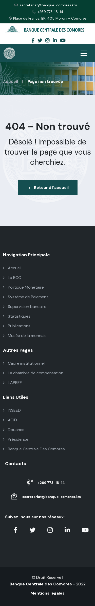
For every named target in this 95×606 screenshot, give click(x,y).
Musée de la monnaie (25, 335)
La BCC (12, 277)
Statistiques (16, 316)
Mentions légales (47, 593)
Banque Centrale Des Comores (34, 449)
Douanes (13, 429)
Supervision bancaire (24, 306)
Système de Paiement (25, 297)
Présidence (15, 439)
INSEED (12, 410)
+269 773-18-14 (47, 11)
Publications (16, 326)
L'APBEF (12, 382)
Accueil (10, 81)
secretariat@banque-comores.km (45, 5)
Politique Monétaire (23, 287)
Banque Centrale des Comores (41, 584)
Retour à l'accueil (48, 187)
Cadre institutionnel (24, 363)
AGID (10, 420)
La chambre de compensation (33, 373)
